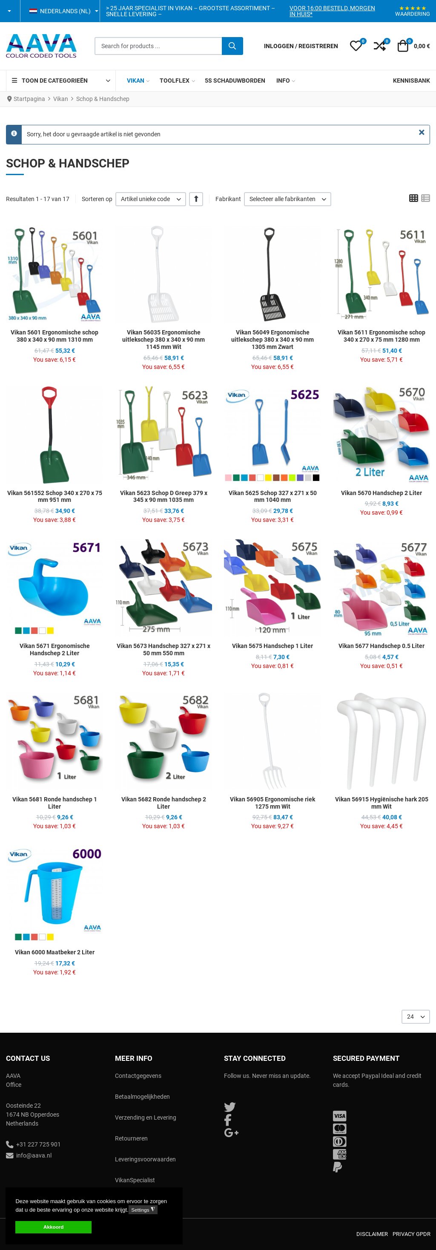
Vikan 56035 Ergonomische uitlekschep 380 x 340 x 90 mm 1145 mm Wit (163, 339)
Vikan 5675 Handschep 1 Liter (272, 645)
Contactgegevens (138, 1075)
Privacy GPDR (411, 1234)
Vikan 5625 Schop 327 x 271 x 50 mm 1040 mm (273, 497)
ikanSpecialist (137, 1180)
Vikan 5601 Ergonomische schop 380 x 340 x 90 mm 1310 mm (54, 336)
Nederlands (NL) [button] (60, 11)
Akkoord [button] (53, 1227)
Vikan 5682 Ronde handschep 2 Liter (163, 803)
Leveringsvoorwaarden (145, 1159)
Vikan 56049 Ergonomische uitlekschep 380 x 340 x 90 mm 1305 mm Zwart (272, 339)
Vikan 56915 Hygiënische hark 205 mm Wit (381, 803)
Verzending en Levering (145, 1117)
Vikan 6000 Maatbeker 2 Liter (55, 952)
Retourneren (131, 1138)
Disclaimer (372, 1234)
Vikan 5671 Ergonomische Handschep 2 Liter (55, 649)
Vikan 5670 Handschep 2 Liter (381, 493)
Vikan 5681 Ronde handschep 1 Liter (54, 803)
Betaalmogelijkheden (142, 1096)
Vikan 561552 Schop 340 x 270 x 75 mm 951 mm (54, 497)
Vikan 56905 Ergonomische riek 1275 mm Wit (272, 803)
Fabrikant (228, 199)
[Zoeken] (232, 46)
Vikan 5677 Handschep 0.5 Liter (381, 645)
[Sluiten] (422, 132)
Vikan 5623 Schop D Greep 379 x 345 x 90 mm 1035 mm (163, 497)
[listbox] (150, 199)
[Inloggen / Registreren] (301, 46)
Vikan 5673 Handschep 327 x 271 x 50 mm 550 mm (163, 649)
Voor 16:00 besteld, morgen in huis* (332, 11)
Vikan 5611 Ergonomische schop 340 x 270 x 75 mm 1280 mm (381, 336)
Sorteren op (97, 199)
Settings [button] (143, 1210)
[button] (10, 11)
